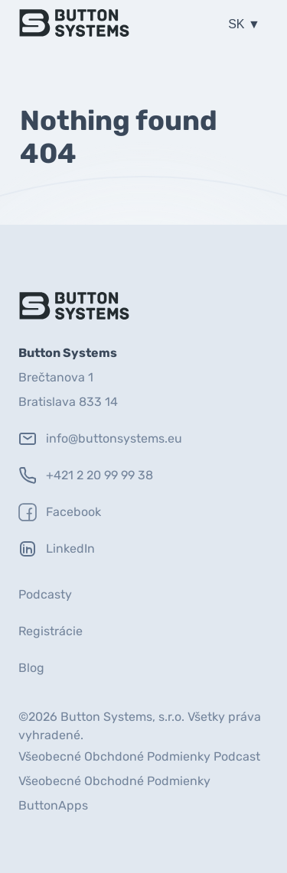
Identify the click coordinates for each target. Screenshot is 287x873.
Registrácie (50, 631)
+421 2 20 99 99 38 (85, 475)
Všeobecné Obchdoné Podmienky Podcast (139, 756)
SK (238, 24)
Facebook (59, 512)
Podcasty (45, 594)
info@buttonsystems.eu (100, 439)
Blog (31, 667)
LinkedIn (56, 549)
